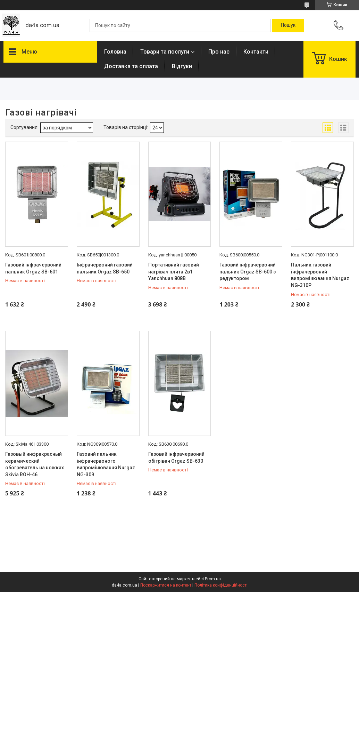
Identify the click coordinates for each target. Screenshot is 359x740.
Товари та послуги (164, 51)
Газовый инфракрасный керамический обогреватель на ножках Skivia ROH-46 (34, 464)
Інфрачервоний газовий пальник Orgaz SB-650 (105, 268)
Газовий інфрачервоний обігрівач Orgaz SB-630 (176, 457)
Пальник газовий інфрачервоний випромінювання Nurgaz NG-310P (320, 275)
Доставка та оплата (131, 66)
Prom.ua (213, 578)
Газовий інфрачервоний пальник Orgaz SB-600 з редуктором (247, 271)
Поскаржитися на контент (165, 585)
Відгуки (182, 66)
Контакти (255, 51)
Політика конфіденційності (221, 585)
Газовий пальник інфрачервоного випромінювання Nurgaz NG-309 (106, 464)
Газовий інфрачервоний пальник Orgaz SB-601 (33, 268)
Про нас (218, 51)
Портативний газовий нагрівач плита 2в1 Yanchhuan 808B (173, 271)
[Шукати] (288, 25)
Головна (115, 51)
